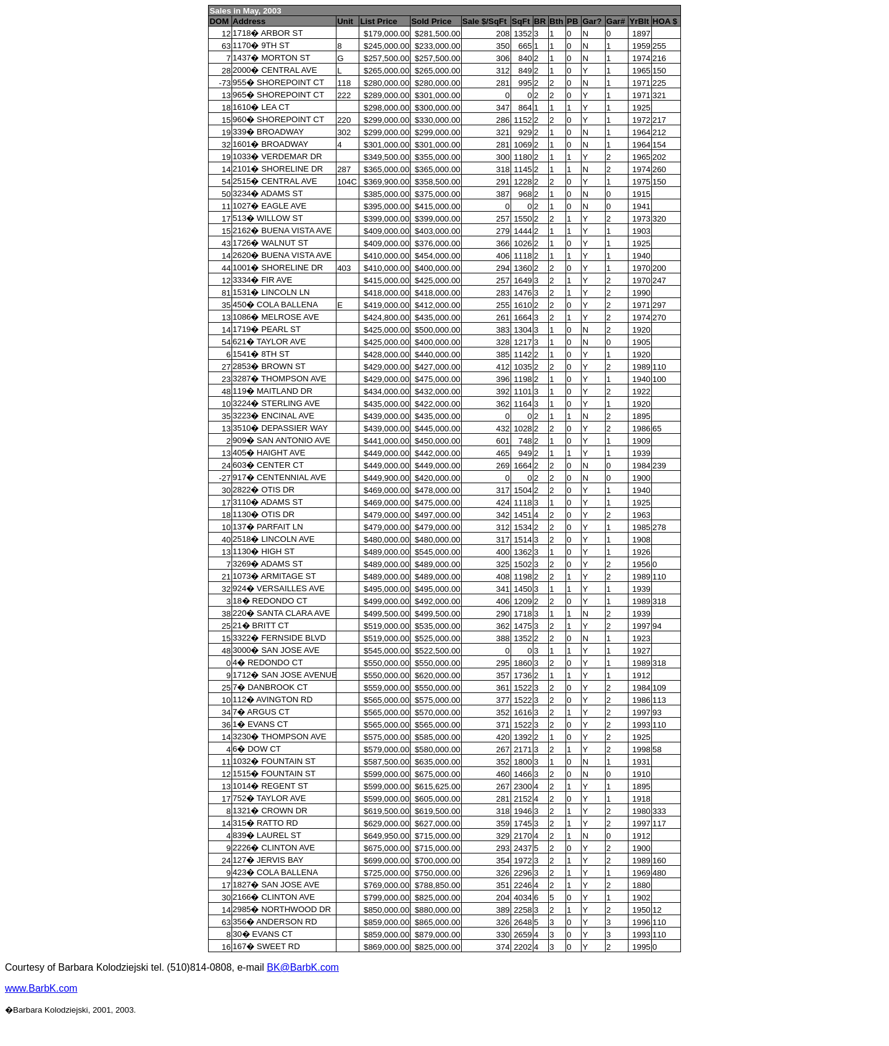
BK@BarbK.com (303, 967)
